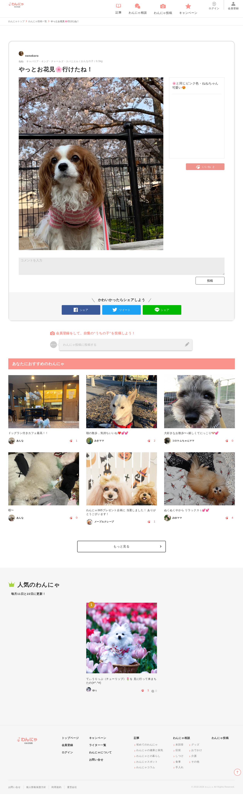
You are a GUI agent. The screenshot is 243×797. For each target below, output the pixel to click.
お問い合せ (96, 762)
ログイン (67, 755)
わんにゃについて (100, 755)
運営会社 (72, 790)
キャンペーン (97, 740)
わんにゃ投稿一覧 (37, 21)
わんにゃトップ (16, 21)
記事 (137, 740)
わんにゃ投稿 (220, 740)
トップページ (70, 740)
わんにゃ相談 (181, 740)
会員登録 (67, 748)
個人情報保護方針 (36, 790)
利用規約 (56, 790)
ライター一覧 (97, 748)
